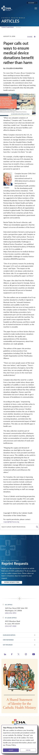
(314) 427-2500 (10, 626)
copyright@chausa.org (11, 522)
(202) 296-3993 (10, 613)
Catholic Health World (7, 27)
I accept (11, 750)
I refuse (28, 750)
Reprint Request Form (11, 582)
